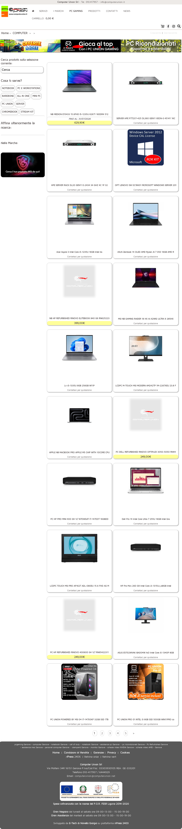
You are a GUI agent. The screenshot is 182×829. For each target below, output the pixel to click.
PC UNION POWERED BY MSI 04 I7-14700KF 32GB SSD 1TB (79, 719)
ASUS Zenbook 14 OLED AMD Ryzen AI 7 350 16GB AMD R (145, 252)
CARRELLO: (43, 18)
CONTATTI (112, 11)
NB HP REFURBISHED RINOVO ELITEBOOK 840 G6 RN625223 (79, 318)
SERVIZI (43, 11)
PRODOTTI (94, 11)
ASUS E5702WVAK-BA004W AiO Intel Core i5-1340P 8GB (146, 652)
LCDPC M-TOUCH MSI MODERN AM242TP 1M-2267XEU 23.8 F (145, 385)
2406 (73, 756)
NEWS (126, 11)
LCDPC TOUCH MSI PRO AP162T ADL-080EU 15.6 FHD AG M (79, 586)
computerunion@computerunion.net (95, 776)
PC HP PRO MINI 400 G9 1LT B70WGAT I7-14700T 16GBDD (79, 519)
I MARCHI (58, 11)
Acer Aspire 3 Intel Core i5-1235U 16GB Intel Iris (79, 252)
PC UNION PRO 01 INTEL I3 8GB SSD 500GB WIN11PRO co (145, 719)
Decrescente (170, 32)
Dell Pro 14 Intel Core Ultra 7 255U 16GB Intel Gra (146, 519)
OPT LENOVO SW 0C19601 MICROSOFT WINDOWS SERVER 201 (145, 185)
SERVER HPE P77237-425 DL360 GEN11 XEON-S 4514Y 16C (145, 118)
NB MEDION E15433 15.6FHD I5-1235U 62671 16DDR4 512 (79, 114)
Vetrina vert (109, 756)
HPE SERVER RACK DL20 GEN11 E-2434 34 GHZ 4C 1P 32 (79, 185)
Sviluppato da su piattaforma (91, 823)
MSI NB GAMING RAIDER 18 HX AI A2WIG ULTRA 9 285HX (145, 319)
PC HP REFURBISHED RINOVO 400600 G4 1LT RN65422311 (79, 652)
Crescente (155, 32)
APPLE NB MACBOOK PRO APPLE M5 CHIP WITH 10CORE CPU (79, 452)
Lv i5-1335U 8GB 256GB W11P (79, 385)
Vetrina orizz (91, 756)
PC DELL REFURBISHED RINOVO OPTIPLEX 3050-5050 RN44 (146, 452)
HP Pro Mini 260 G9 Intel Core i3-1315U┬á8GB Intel (145, 586)
